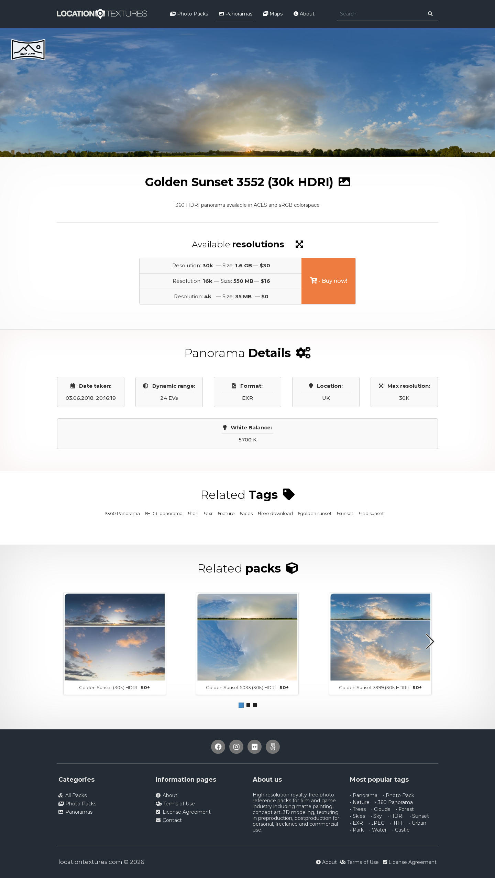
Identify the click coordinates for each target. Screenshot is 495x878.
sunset (346, 513)
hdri (194, 513)
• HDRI (395, 816)
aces (247, 513)
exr (209, 513)
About (304, 14)
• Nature (360, 802)
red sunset (372, 513)
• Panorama (363, 795)
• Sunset (419, 816)
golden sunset (316, 513)
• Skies (357, 816)
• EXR (356, 823)
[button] (241, 705)
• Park (357, 830)
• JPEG (376, 823)
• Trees (358, 809)
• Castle (401, 830)
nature (227, 513)
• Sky (376, 816)
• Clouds (380, 809)
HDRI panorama (165, 513)
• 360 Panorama (394, 802)
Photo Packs (189, 14)
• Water (378, 830)
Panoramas (235, 14)
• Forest (405, 809)
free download (276, 513)
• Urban (417, 823)
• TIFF (397, 823)
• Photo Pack (398, 795)
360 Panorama (123, 513)
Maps (273, 14)
